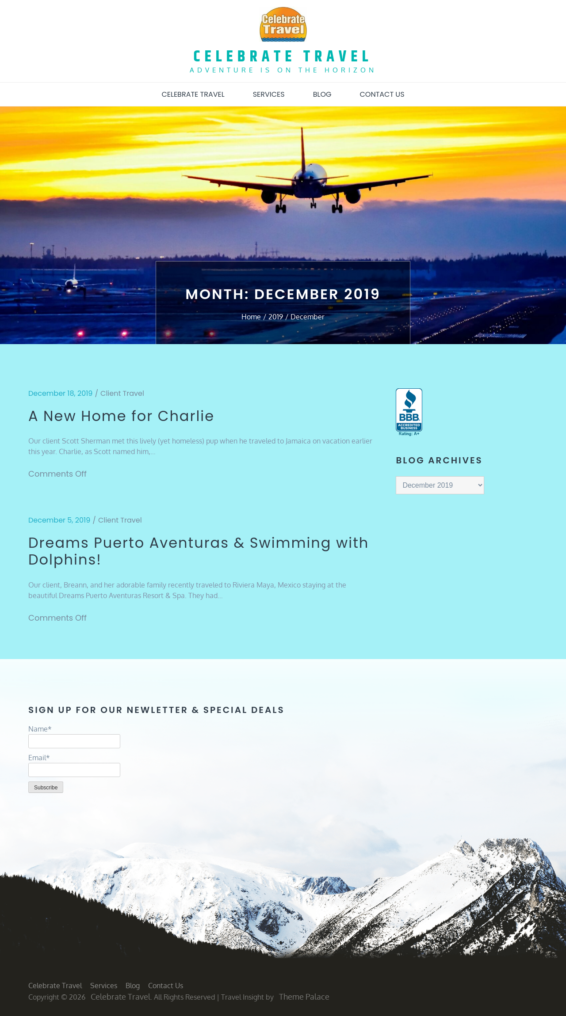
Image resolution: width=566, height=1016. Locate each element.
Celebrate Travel (283, 57)
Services (269, 94)
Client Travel (122, 393)
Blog (322, 94)
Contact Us (381, 94)
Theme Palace (304, 996)
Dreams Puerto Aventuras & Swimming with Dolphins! (198, 552)
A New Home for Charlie (121, 416)
